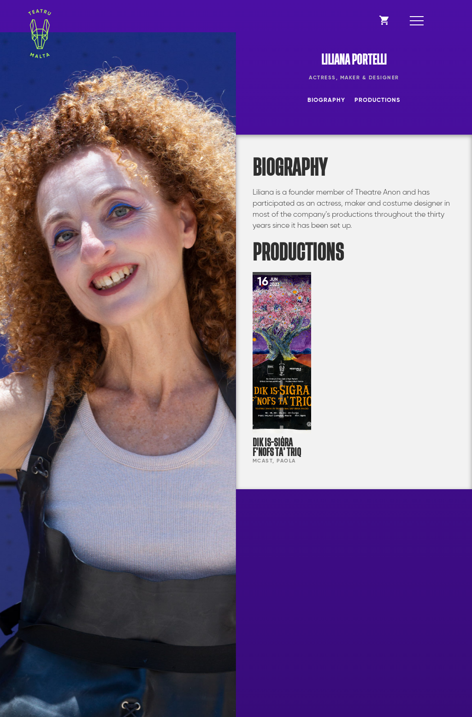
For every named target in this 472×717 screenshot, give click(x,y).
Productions (377, 100)
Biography (326, 100)
